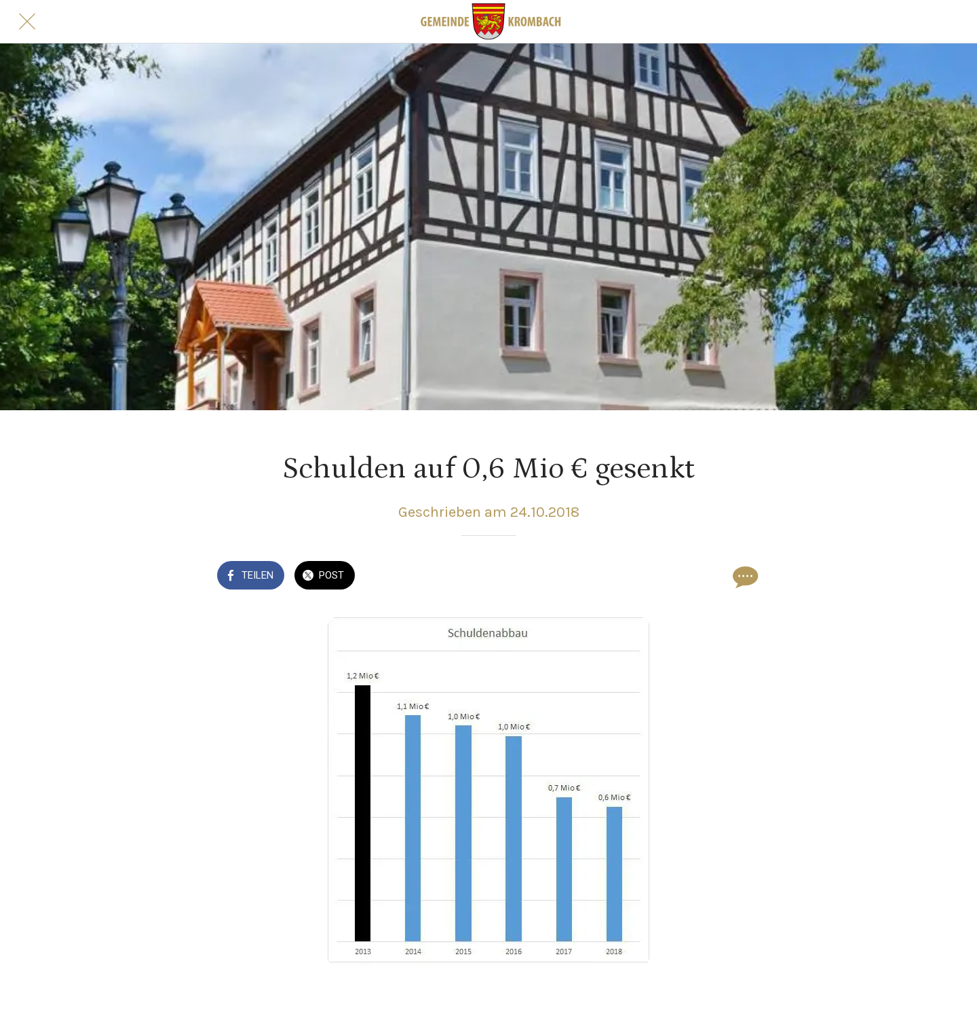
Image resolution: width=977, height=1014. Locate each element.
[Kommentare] (743, 576)
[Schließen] (27, 22)
